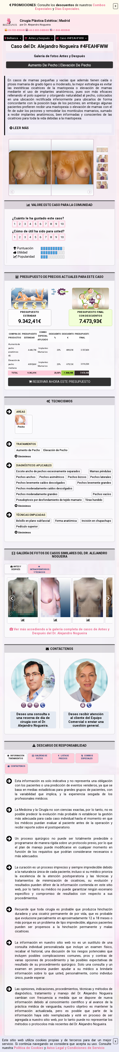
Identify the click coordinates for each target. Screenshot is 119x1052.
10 (62, 224)
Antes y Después (37, 38)
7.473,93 (89, 321)
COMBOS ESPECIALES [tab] (87, 757)
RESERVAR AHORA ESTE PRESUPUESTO (59, 382)
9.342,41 (28, 321)
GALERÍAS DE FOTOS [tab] (39, 757)
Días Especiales (67, 9)
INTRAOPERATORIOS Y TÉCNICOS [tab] (39, 569)
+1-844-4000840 (60, 30)
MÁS (25, 128)
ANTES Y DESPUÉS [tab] (16, 568)
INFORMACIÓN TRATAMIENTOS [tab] (15, 757)
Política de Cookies (28, 1048)
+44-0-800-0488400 (37, 30)
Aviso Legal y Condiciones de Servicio (76, 1048)
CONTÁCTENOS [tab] (16, 766)
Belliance (12, 38)
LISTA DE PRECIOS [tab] (63, 757)
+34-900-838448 (15, 30)
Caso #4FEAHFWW (70, 38)
